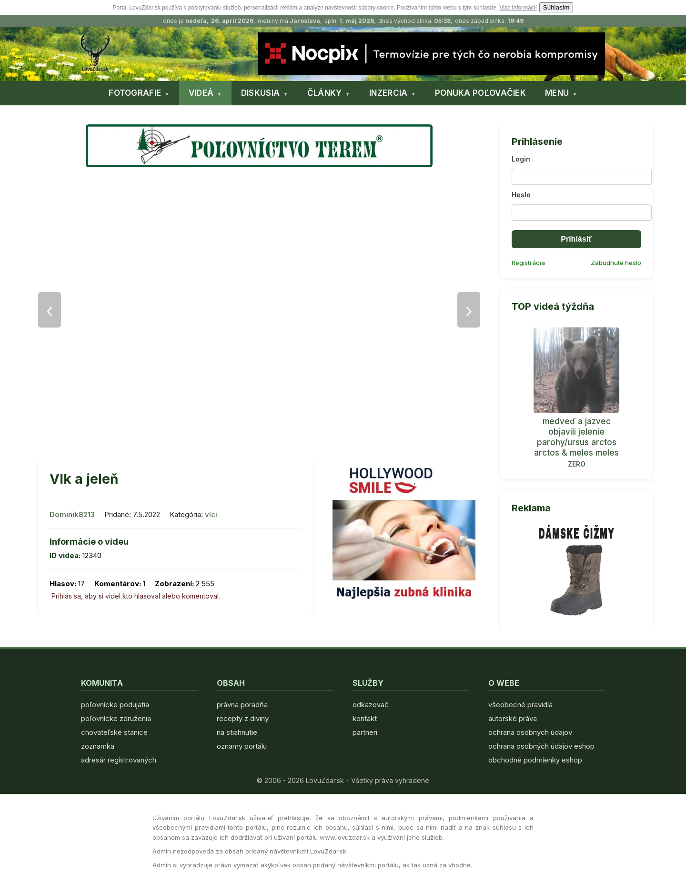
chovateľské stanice (114, 732)
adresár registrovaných (118, 759)
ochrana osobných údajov (530, 732)
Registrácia (528, 262)
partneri (365, 732)
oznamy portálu (242, 746)
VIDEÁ (201, 93)
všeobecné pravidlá (520, 704)
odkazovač (371, 704)
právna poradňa (242, 704)
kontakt (365, 718)
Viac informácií (517, 7)
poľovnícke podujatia (115, 704)
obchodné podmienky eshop (535, 759)
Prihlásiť (576, 239)
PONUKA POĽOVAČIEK (480, 93)
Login (521, 159)
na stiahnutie (237, 732)
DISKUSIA (260, 93)
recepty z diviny (243, 718)
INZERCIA (388, 93)
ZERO (576, 464)
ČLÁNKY (324, 93)
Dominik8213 (72, 514)
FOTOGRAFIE (135, 93)
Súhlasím (556, 7)
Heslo (521, 195)
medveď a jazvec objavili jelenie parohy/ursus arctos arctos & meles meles (576, 437)
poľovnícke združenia (116, 718)
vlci (211, 514)
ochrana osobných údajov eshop (541, 746)
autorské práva (512, 718)
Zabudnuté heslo (616, 262)
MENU (557, 93)
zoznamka (97, 746)
